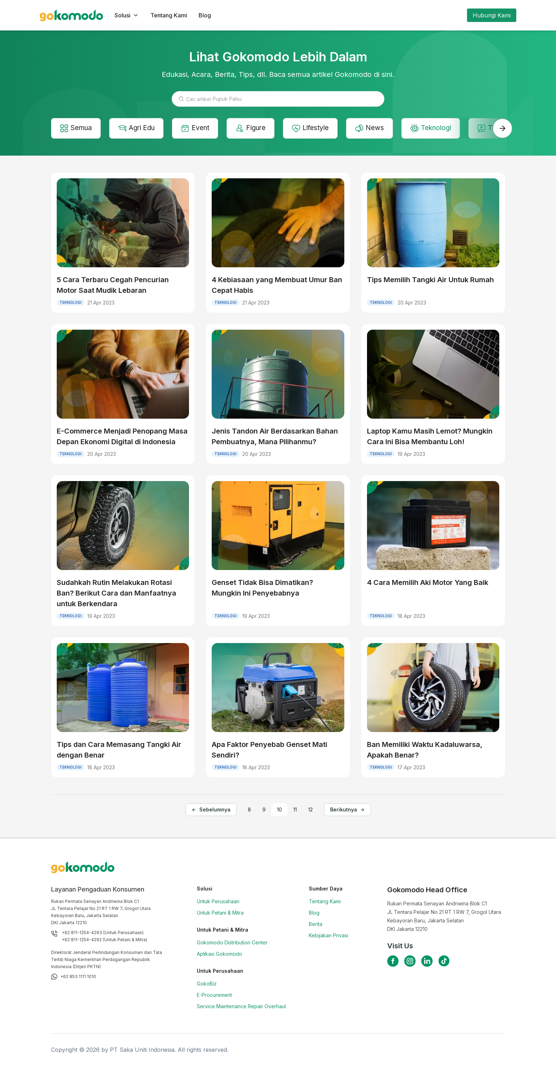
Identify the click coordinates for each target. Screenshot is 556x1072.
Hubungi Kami (492, 15)
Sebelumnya (210, 811)
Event (200, 128)
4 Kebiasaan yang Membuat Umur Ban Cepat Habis (277, 285)
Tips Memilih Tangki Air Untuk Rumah (430, 280)
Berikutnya (347, 811)
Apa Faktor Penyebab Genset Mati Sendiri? (269, 750)
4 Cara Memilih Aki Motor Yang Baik (427, 583)
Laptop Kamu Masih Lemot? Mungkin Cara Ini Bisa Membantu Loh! (430, 437)
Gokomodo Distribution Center (232, 943)
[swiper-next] (502, 128)
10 (279, 811)
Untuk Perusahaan (218, 902)
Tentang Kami (168, 15)
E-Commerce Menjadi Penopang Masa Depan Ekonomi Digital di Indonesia (122, 437)
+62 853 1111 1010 (78, 977)
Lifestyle (318, 128)
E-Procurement (214, 996)
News (379, 128)
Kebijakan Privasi (328, 936)
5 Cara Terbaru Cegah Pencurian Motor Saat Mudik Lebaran (113, 285)
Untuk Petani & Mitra (220, 913)
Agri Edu (139, 128)
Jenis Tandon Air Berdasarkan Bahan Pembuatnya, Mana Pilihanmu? (275, 437)
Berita (315, 925)
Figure (257, 128)
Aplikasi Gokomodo (219, 954)
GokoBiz (207, 984)
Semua (77, 128)
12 (310, 811)
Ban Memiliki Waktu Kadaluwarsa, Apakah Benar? (424, 750)
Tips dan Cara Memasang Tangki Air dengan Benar (119, 750)
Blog (205, 15)
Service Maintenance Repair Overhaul (241, 1007)
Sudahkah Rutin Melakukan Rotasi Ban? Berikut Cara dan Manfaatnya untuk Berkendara (116, 594)
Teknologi (441, 128)
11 (295, 811)
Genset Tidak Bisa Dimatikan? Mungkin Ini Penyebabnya (262, 588)
